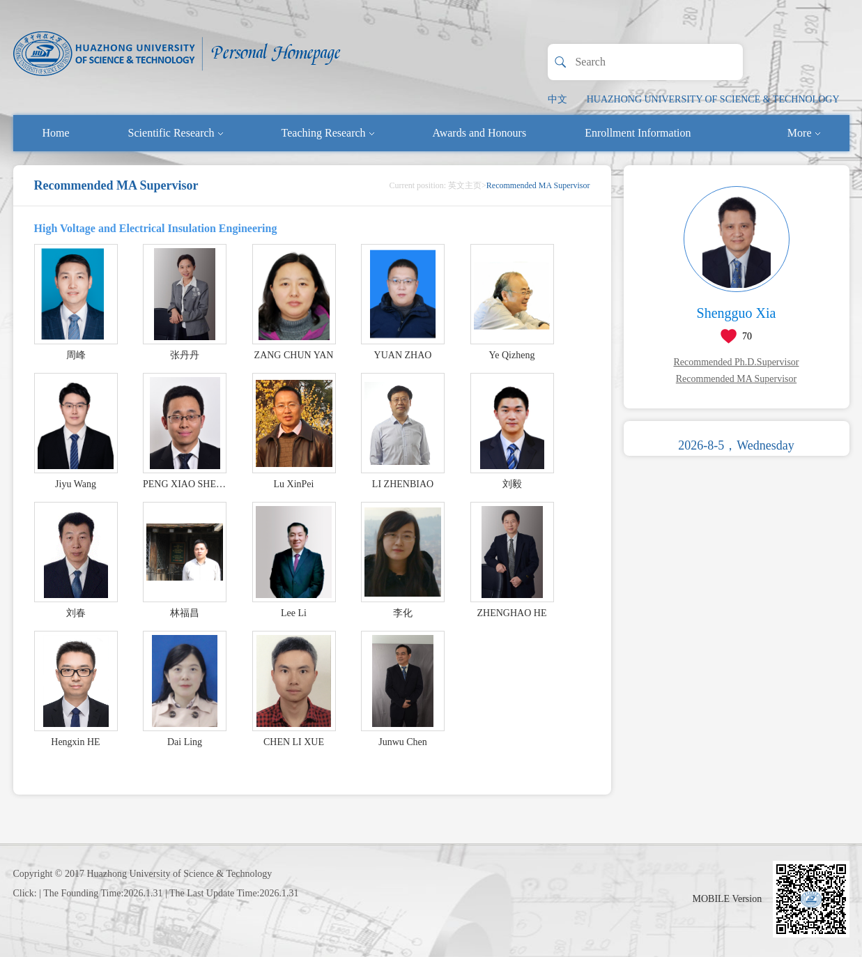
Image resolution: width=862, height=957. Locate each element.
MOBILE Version (727, 899)
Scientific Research (175, 133)
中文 (557, 99)
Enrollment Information (638, 133)
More (803, 133)
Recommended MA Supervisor (736, 379)
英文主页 (465, 185)
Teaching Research (328, 133)
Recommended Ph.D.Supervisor (736, 362)
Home (56, 133)
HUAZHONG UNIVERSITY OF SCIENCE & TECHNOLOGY (713, 99)
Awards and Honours (480, 133)
